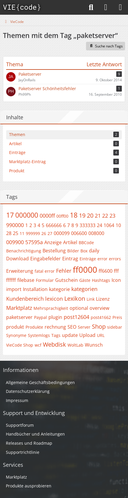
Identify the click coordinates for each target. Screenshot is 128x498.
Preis (117, 317)
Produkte (34, 327)
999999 (33, 233)
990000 (15, 225)
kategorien (84, 288)
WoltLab (75, 345)
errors (115, 259)
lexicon (54, 298)
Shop (99, 326)
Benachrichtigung (23, 251)
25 (15, 233)
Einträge (88, 259)
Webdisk (54, 344)
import (13, 289)
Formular (45, 280)
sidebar (114, 327)
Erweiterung (19, 271)
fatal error (45, 271)
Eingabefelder (45, 258)
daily (94, 250)
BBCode (86, 242)
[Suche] (91, 7)
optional (79, 308)
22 (105, 215)
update (70, 335)
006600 (79, 233)
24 (99, 225)
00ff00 (62, 216)
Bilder (73, 251)
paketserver (19, 317)
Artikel (70, 242)
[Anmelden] (106, 7)
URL (101, 335)
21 (98, 215)
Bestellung (54, 250)
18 (74, 215)
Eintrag (70, 258)
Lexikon (74, 298)
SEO (72, 327)
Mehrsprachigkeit (50, 308)
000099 (62, 233)
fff (116, 271)
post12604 (76, 316)
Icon (116, 280)
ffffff (11, 280)
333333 (87, 225)
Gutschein (66, 280)
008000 (96, 233)
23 (112, 215)
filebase (25, 280)
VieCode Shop (19, 345)
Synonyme (16, 335)
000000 (26, 215)
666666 (54, 225)
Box (83, 251)
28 (8, 233)
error (102, 259)
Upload (87, 335)
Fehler (63, 270)
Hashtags (101, 280)
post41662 (101, 317)
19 (82, 215)
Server (84, 327)
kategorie (59, 289)
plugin (55, 317)
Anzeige (53, 242)
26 (43, 233)
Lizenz (103, 299)
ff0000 (85, 269)
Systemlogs (39, 335)
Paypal (40, 317)
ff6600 (105, 271)
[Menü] (120, 7)
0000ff (47, 215)
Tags (55, 335)
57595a (34, 242)
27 (50, 233)
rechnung (55, 327)
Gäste (84, 280)
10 (118, 225)
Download (17, 258)
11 (22, 233)
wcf (38, 345)
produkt (15, 327)
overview (99, 308)
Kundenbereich (25, 298)
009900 (15, 242)
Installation (35, 289)
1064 (109, 225)
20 (90, 215)
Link (91, 299)
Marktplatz (19, 307)
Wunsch (94, 345)
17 (10, 215)
